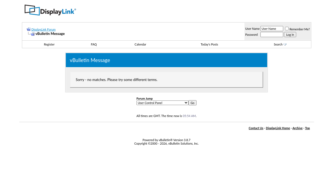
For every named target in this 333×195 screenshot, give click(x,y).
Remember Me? (297, 29)
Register (49, 44)
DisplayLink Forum (43, 29)
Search (280, 44)
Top (307, 128)
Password (251, 34)
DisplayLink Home (278, 128)
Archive (297, 128)
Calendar (140, 44)
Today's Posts (209, 44)
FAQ (94, 44)
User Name (252, 28)
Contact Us (256, 128)
